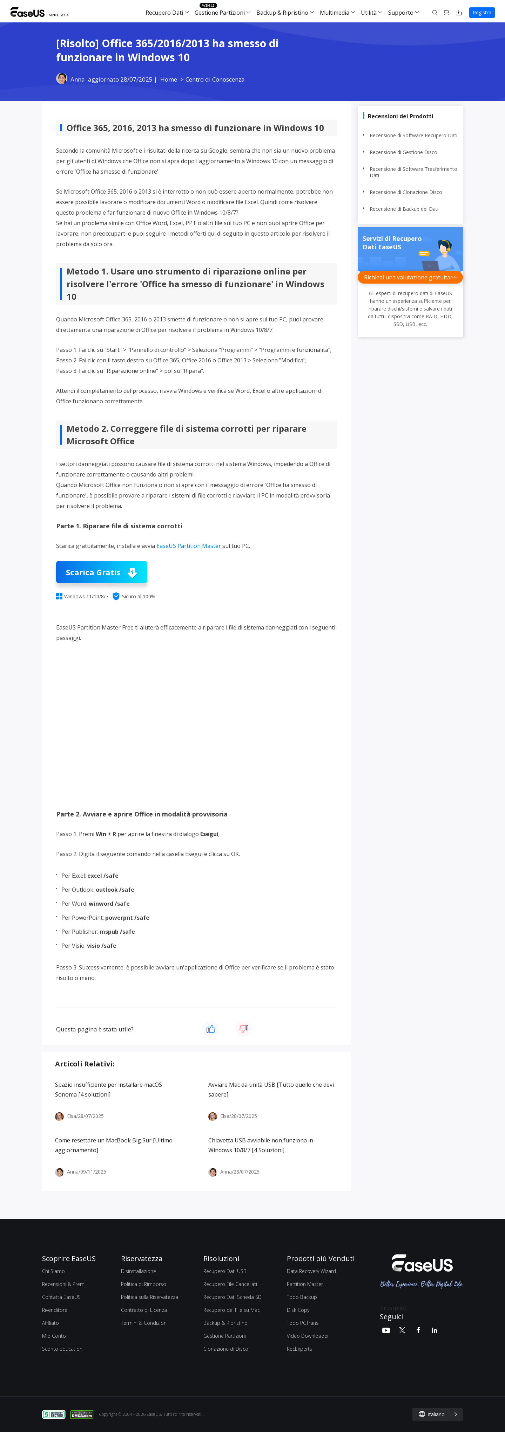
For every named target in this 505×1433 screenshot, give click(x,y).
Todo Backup (302, 1297)
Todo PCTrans (302, 1323)
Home (168, 79)
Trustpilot (393, 1308)
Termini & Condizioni (144, 1323)
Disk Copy (298, 1310)
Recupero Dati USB (225, 1271)
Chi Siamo (53, 1271)
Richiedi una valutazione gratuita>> (410, 277)
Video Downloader (308, 1336)
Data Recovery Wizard (311, 1271)
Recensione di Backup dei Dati (404, 209)
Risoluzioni (221, 1258)
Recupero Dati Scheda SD (232, 1297)
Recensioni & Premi (64, 1284)
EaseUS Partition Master (188, 546)
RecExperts (299, 1348)
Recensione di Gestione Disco (403, 152)
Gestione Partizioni (220, 12)
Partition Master (305, 1284)
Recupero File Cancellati (230, 1284)
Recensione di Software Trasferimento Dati (413, 172)
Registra (482, 12)
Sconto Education (62, 1348)
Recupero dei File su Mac (231, 1310)
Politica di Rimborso (143, 1284)
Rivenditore (54, 1310)
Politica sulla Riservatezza (149, 1297)
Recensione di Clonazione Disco (406, 192)
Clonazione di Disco (225, 1348)
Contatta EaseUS (61, 1297)
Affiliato (50, 1323)
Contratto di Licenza (144, 1310)
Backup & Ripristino (282, 12)
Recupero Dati (164, 12)
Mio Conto (54, 1336)
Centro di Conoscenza (215, 79)
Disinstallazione (138, 1271)
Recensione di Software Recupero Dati (413, 135)
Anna (77, 79)
